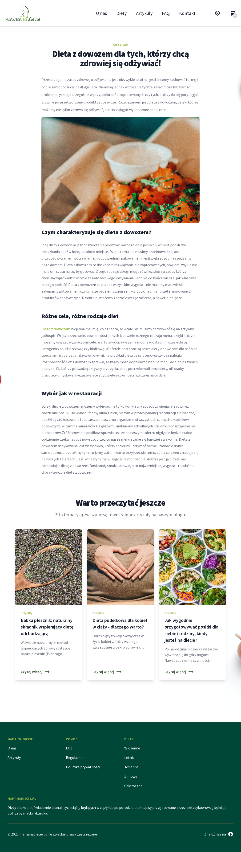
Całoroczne (133, 785)
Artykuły (144, 13)
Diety (121, 13)
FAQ (166, 13)
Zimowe (130, 776)
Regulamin (75, 757)
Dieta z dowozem (55, 329)
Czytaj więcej (35, 671)
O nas (101, 13)
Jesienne (131, 767)
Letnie (129, 757)
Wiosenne (132, 748)
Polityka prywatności (83, 767)
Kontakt (187, 13)
